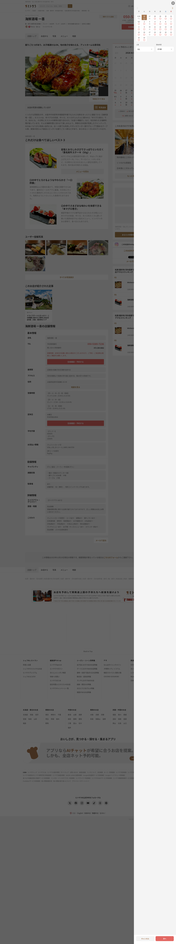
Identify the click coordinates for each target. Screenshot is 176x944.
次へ (164, 939)
